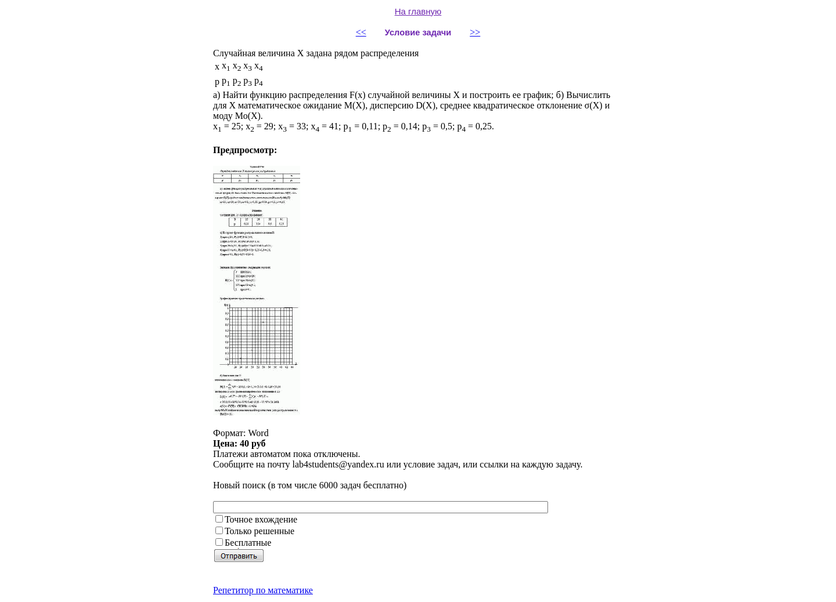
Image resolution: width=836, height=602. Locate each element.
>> (475, 32)
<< (361, 32)
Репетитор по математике (263, 590)
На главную (418, 11)
